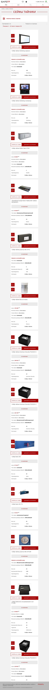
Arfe (38, 452)
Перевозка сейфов (30, 666)
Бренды (12, 664)
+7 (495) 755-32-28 (40, 1)
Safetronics (40, 343)
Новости (12, 666)
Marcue (39, 180)
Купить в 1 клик (7, 47)
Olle (15, 178)
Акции (27, 664)
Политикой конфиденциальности (26, 687)
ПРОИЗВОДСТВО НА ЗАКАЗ (30, 650)
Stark (15, 284)
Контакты (12, 671)
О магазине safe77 (14, 667)
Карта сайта (13, 673)
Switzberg (16, 73)
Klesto (38, 124)
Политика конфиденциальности (15, 675)
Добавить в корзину (17, 47)
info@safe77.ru (24, 657)
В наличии (13, 55)
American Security (18, 235)
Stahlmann (16, 562)
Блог (11, 669)
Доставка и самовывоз (31, 667)
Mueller (16, 127)
